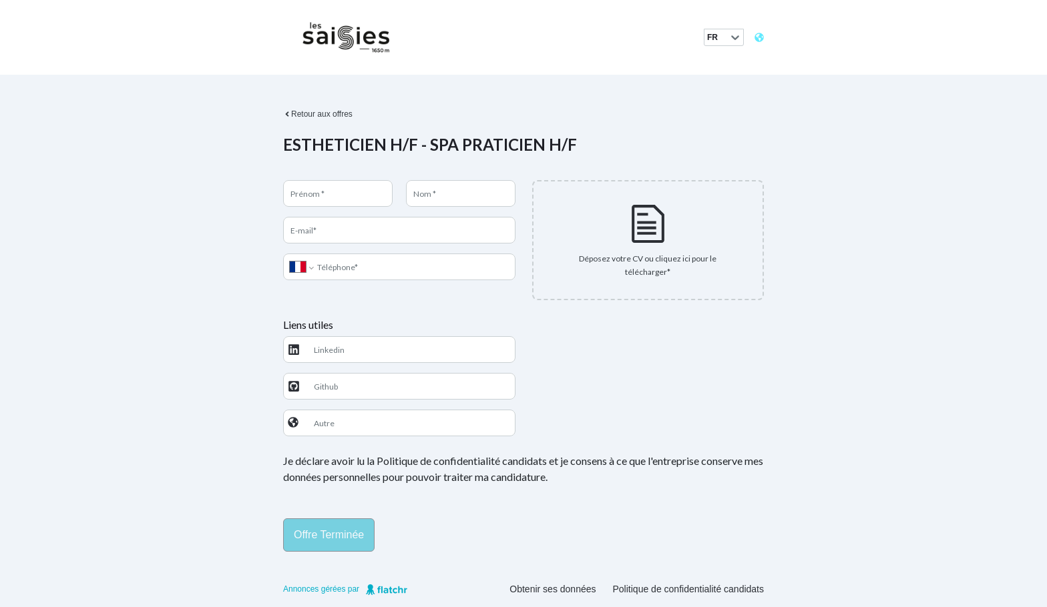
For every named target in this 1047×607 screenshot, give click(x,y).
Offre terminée (329, 534)
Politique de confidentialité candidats (689, 589)
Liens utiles (308, 324)
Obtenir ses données (552, 589)
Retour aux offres (318, 114)
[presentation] (648, 240)
